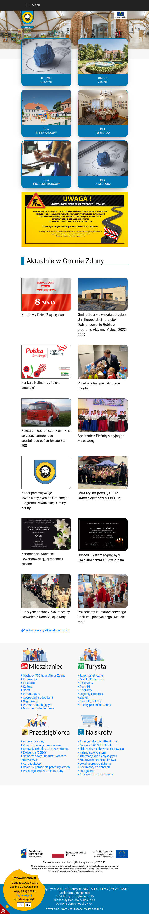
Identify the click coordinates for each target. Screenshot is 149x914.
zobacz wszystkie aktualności (45, 630)
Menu (32, 5)
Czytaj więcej (24, 895)
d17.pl (99, 908)
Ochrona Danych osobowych (74, 903)
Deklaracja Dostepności (74, 893)
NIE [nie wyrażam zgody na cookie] (28, 904)
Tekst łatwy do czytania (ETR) (74, 896)
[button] (11, 30)
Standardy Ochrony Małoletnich (74, 900)
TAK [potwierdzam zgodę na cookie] (20, 904)
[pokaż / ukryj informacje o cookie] (5, 909)
